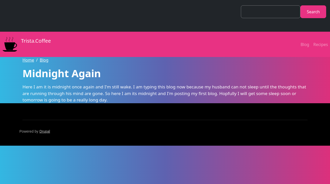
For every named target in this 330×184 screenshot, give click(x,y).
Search (313, 12)
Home (28, 60)
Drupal (44, 131)
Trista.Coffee (25, 44)
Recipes (320, 44)
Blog (305, 44)
